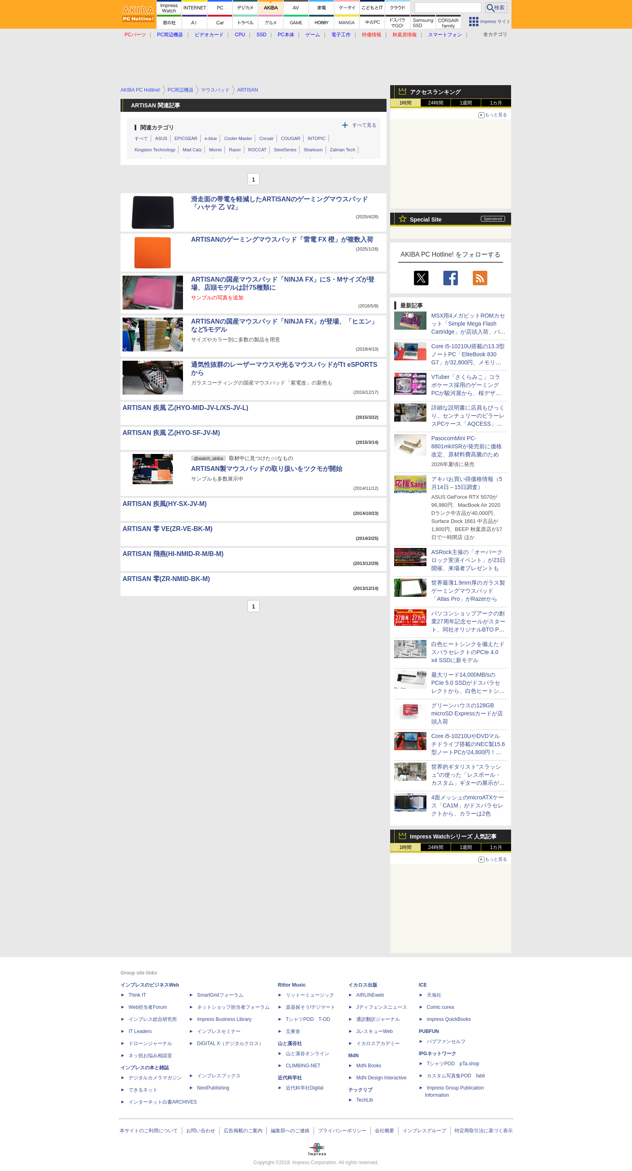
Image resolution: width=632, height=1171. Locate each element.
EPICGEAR (186, 138)
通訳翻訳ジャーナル (378, 1019)
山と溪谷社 (290, 1043)
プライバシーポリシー (342, 1130)
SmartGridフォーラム (220, 995)
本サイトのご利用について (149, 1130)
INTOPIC (316, 138)
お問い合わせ (200, 1130)
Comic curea (440, 1007)
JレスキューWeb (374, 1031)
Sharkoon (313, 149)
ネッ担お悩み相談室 (150, 1055)
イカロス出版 (362, 985)
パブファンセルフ (446, 1041)
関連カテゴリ (157, 127)
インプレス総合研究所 (153, 1019)
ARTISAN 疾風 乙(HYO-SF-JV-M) (171, 432)
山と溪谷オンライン (307, 1053)
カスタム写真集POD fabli (456, 1076)
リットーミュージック (310, 995)
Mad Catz (192, 149)
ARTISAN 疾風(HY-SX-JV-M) (165, 503)
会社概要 (384, 1130)
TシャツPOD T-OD (308, 1019)
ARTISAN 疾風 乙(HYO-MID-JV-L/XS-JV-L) (185, 407)
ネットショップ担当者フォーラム (233, 1007)
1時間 (405, 103)
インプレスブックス (219, 1076)
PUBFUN (429, 1031)
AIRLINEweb (370, 995)
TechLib (364, 1100)
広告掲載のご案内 (243, 1130)
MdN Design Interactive (381, 1078)
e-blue (211, 138)
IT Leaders (140, 1031)
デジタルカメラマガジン (155, 1078)
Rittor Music (292, 985)
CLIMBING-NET (303, 1066)
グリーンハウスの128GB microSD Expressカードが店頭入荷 (467, 713)
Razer (235, 149)
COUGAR (290, 138)
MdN (353, 1055)
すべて (141, 138)
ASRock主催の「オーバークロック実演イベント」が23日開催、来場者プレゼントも (468, 560)
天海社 (434, 995)
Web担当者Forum (148, 1007)
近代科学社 (290, 1078)
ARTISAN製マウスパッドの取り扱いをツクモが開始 (266, 468)
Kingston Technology (155, 149)
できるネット (143, 1090)
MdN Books (368, 1066)
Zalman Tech (343, 149)
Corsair (266, 138)
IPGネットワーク (437, 1053)
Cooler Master (238, 138)
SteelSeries (285, 149)
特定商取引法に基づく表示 (484, 1130)
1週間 (466, 103)
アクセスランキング (435, 92)
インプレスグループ (424, 1130)
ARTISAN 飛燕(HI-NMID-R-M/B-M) (173, 553)
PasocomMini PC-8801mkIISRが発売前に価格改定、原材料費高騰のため (466, 446)
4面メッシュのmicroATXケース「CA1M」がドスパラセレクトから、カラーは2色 (467, 805)
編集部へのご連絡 (290, 1130)
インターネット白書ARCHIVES (163, 1102)
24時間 (435, 103)
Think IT (137, 995)
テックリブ (360, 1090)
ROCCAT (257, 149)
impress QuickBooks (449, 1019)
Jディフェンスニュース (381, 1007)
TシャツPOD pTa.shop (453, 1063)
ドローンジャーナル (150, 1043)
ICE (423, 985)
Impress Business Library (224, 1019)
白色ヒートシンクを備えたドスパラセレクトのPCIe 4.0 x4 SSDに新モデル (468, 652)
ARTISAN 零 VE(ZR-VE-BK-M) (167, 528)
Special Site (426, 219)
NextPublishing (213, 1088)
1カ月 (496, 103)
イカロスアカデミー (378, 1043)
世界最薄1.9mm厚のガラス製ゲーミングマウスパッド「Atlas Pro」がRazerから (468, 590)
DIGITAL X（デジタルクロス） (230, 1043)
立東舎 (293, 1031)
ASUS (161, 138)
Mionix (215, 149)
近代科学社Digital (304, 1088)
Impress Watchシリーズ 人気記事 (453, 836)
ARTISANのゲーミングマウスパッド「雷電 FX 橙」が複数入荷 (282, 239)
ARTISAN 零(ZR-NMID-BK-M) (166, 578)
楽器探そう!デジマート (310, 1007)
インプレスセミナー (219, 1031)
